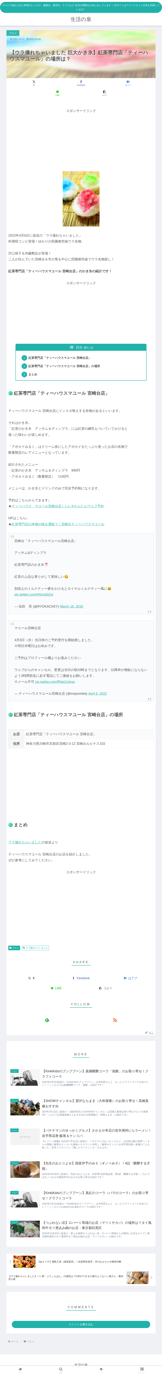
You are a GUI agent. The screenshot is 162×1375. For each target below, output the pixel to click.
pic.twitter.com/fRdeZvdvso (55, 674)
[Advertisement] (81, 129)
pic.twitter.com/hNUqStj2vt (33, 586)
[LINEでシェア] (106, 83)
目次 (79, 337)
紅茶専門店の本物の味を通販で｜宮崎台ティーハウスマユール (58, 516)
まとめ (33, 366)
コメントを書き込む (81, 1323)
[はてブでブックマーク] (81, 83)
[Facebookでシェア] (56, 83)
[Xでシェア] (31, 83)
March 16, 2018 (71, 598)
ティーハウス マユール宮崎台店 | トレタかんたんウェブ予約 (58, 498)
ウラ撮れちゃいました (24, 834)
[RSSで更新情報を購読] (85, 1012)
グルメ (14, 939)
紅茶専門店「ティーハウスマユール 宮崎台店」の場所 (65, 357)
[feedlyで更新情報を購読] (77, 1012)
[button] (131, 83)
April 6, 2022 (97, 686)
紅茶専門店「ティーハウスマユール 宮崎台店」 (60, 348)
